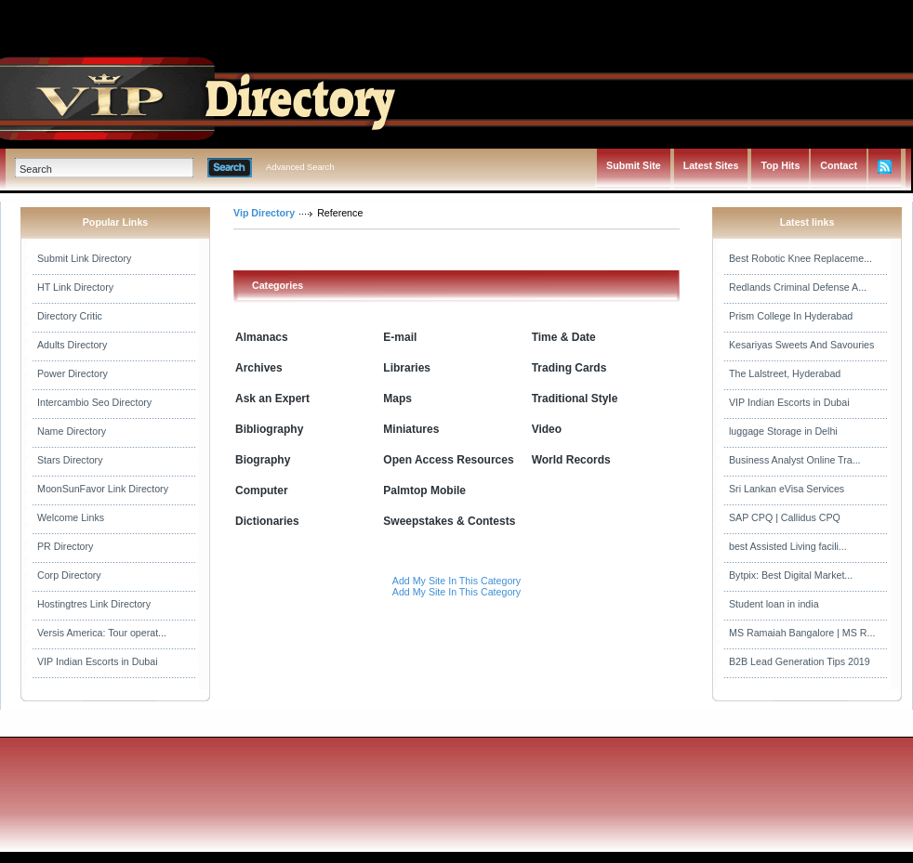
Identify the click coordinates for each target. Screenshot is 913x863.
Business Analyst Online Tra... (795, 459)
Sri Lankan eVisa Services (786, 488)
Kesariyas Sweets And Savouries (801, 344)
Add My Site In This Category (456, 580)
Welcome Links (70, 517)
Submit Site (633, 165)
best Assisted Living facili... (788, 546)
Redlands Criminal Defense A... (798, 287)
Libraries (406, 367)
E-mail (400, 337)
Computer (261, 490)
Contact (838, 165)
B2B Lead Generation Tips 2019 (799, 661)
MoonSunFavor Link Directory (102, 488)
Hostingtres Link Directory (94, 603)
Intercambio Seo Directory (94, 402)
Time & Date (564, 337)
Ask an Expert (272, 398)
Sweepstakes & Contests (449, 521)
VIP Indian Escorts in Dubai (97, 661)
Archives (259, 367)
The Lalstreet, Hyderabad (784, 373)
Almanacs (261, 337)
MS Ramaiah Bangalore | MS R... (802, 632)
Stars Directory (69, 459)
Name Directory (71, 431)
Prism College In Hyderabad (791, 315)
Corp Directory (69, 575)
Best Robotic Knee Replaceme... (800, 258)
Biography (262, 459)
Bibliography (269, 429)
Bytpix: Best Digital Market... (791, 575)
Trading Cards (569, 367)
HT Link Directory (75, 287)
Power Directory (72, 373)
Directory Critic (69, 315)
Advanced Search (300, 167)
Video (547, 429)
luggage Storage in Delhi (783, 431)
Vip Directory (264, 212)
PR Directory (65, 546)
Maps (397, 398)
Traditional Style (575, 398)
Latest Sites (711, 165)
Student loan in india (774, 603)
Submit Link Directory (84, 258)
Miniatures (411, 429)
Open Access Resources (448, 459)
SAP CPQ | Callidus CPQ (784, 517)
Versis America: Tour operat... (101, 632)
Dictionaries (267, 521)
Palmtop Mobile (424, 490)
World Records (571, 459)
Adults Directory (72, 344)
